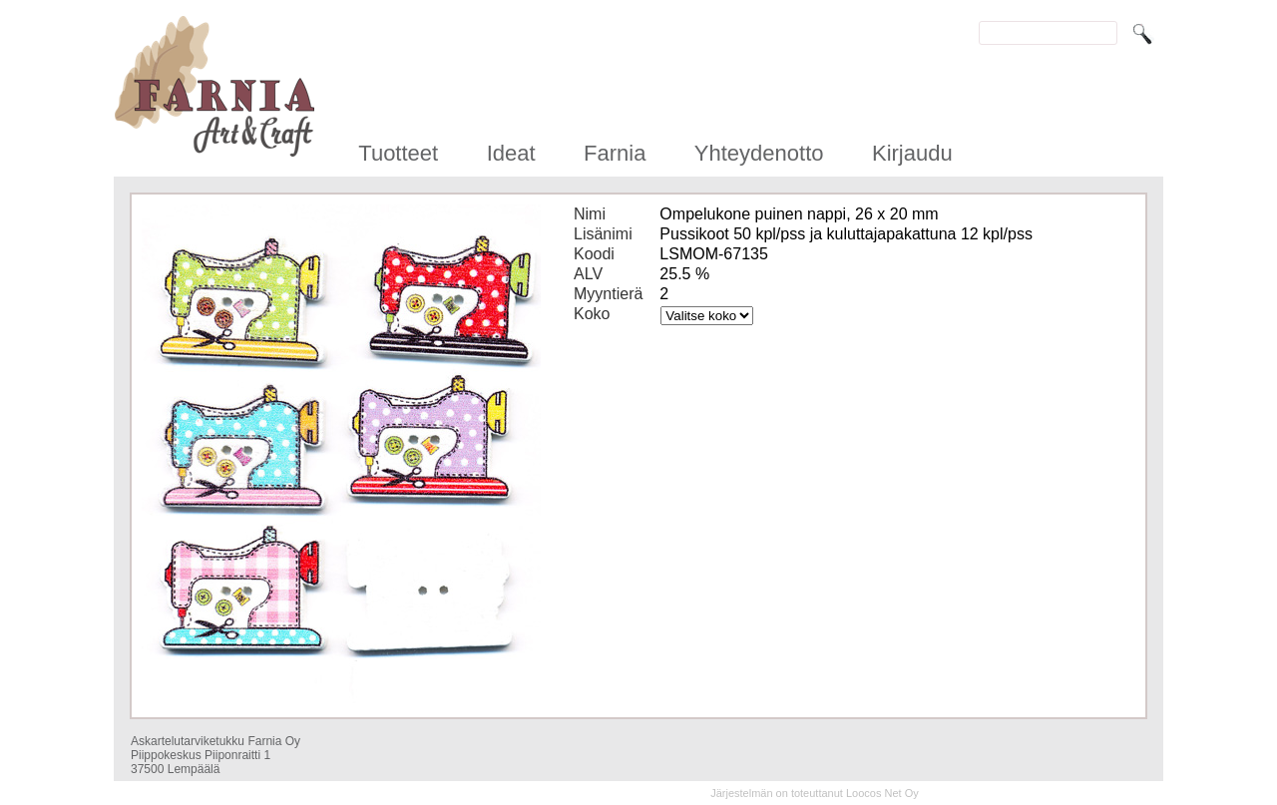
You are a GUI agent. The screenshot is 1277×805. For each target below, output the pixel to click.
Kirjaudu (912, 153)
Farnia (614, 153)
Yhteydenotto (759, 153)
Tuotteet (398, 153)
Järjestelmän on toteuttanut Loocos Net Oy (814, 793)
